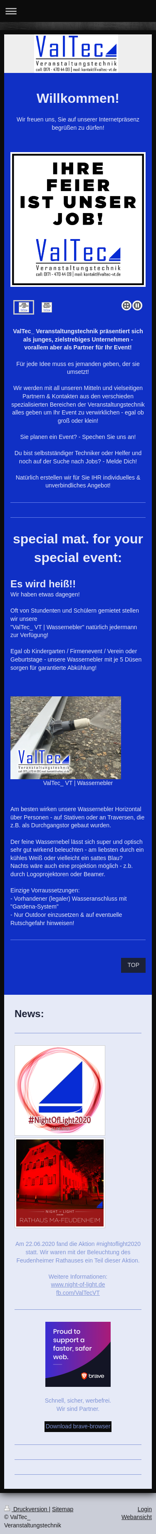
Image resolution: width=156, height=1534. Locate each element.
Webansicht (136, 1517)
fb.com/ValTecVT (78, 1292)
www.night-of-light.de (78, 1284)
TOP (133, 965)
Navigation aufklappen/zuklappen (78, 11)
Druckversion (26, 1509)
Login (145, 1509)
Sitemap (62, 1509)
